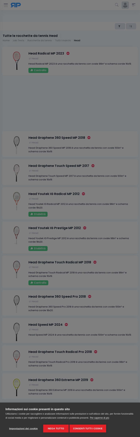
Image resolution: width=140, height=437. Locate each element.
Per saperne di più (99, 418)
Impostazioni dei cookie (23, 428)
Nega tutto (56, 428)
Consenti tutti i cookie (89, 428)
